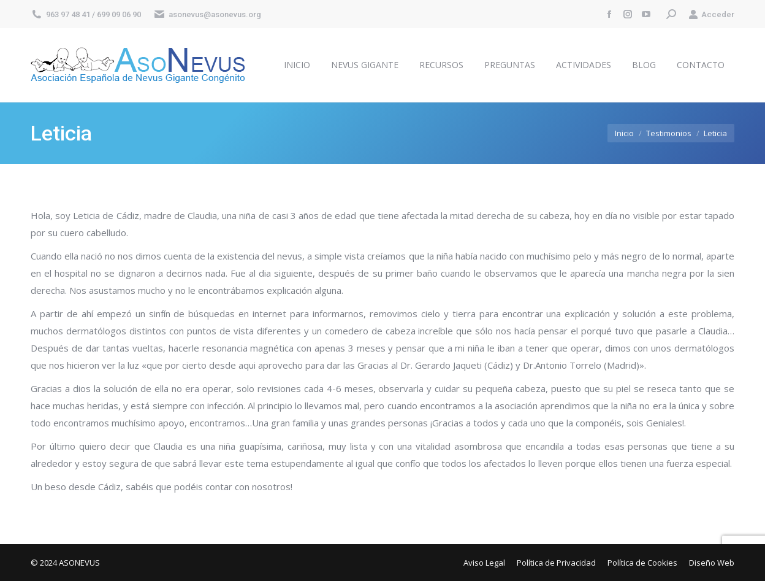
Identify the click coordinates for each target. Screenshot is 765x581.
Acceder (711, 14)
